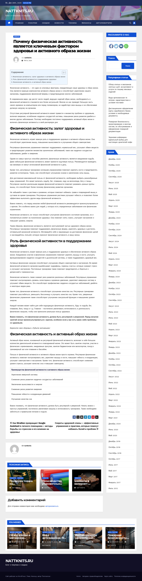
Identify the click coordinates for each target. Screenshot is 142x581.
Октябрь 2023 (115, 294)
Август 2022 (114, 377)
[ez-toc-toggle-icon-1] (62, 73)
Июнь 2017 (113, 465)
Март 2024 (113, 265)
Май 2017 (113, 471)
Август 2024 (114, 241)
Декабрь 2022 (115, 353)
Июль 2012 (113, 488)
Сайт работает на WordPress (16, 576)
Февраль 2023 (115, 341)
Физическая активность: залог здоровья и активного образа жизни (39, 77)
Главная (19, 23)
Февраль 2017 (114, 482)
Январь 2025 (114, 212)
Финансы (86, 23)
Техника (72, 23)
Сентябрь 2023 (115, 300)
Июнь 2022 (113, 382)
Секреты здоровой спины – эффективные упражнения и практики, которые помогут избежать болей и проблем (76, 426)
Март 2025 (113, 206)
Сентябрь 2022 (115, 371)
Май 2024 (113, 253)
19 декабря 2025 (18, 542)
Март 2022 (113, 400)
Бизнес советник (15, 532)
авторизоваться (51, 506)
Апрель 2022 (114, 394)
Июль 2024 (113, 247)
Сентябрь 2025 (115, 177)
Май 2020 (113, 435)
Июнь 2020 (113, 430)
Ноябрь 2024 (114, 224)
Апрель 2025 (114, 200)
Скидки (46, 23)
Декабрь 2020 (115, 424)
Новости (59, 23)
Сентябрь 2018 (115, 453)
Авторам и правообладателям (92, 576)
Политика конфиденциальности (125, 576)
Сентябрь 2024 (115, 235)
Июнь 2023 (113, 318)
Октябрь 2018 (114, 447)
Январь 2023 (114, 347)
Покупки (32, 23)
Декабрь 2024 (115, 218)
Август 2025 (114, 183)
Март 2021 (113, 418)
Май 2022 (113, 388)
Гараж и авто (80, 532)
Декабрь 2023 (115, 283)
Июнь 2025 (113, 188)
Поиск (111, 58)
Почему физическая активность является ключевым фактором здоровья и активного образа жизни (52, 46)
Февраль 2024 (115, 271)
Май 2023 (113, 324)
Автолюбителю (104, 23)
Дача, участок (112, 532)
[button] (130, 23)
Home (78, 576)
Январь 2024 (114, 277)
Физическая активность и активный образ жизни (32, 82)
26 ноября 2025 (51, 542)
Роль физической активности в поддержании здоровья (34, 79)
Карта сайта (108, 576)
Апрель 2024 (114, 259)
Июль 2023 (113, 312)
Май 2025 (113, 194)
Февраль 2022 (115, 406)
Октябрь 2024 (115, 230)
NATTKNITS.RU (19, 11)
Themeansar (46, 576)
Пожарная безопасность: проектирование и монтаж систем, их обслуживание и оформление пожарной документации (120, 126)
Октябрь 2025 (115, 171)
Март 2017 (113, 477)
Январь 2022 (114, 412)
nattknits (28, 58)
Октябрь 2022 (115, 365)
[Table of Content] (64, 72)
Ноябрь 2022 (114, 359)
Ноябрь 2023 (114, 288)
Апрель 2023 (114, 330)
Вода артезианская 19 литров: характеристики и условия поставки (119, 100)
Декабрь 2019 (114, 441)
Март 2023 (113, 335)
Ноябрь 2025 (114, 165)
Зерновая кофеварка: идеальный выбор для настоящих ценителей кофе (120, 139)
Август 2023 (114, 306)
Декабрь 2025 (115, 159)
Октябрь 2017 (114, 459)
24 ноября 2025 (83, 542)
